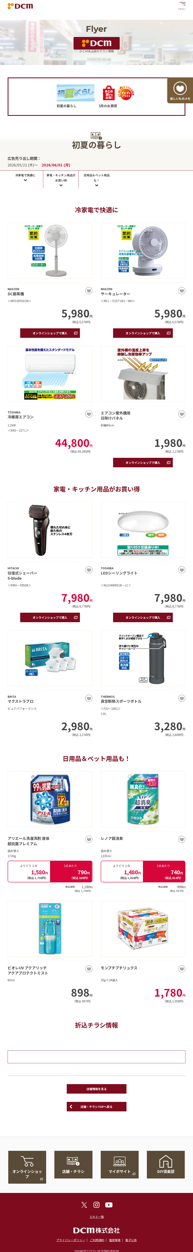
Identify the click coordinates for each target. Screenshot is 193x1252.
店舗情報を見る (97, 1089)
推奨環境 (114, 1240)
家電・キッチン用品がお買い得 (61, 177)
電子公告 (131, 1240)
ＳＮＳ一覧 (96, 1217)
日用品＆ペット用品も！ (97, 177)
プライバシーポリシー (70, 1240)
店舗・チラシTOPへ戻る (96, 1107)
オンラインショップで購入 (50, 333)
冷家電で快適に (25, 175)
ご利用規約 (97, 1240)
